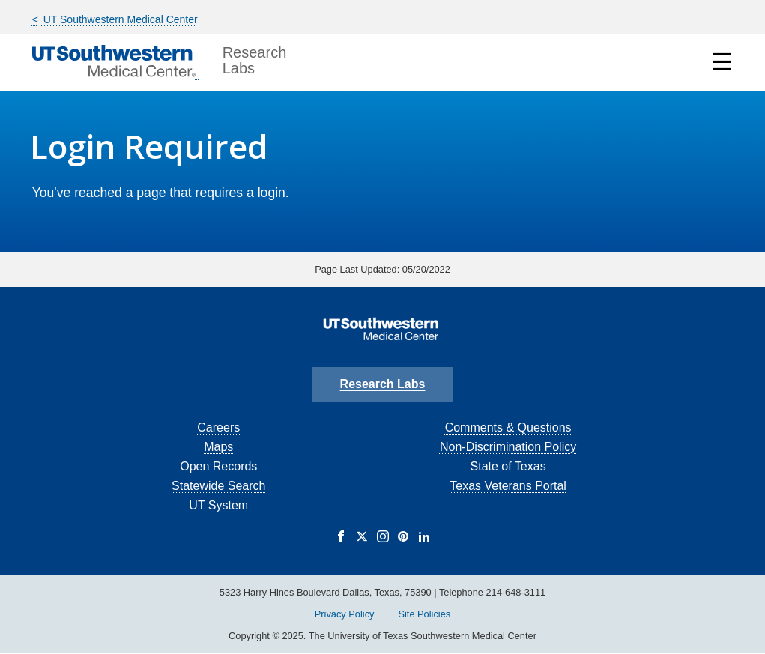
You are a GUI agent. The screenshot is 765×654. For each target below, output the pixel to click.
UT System (218, 505)
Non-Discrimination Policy (508, 446)
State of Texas (508, 466)
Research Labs (383, 384)
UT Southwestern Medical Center (119, 19)
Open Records (218, 466)
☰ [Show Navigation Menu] (722, 62)
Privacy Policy (345, 614)
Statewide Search (218, 485)
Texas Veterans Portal (508, 485)
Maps (218, 446)
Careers (218, 427)
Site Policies (424, 614)
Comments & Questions (508, 427)
